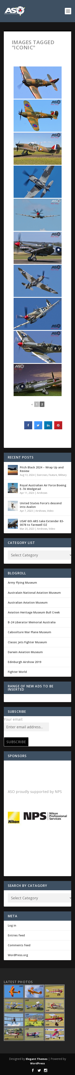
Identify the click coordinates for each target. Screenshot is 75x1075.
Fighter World (17, 672)
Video (50, 511)
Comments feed (19, 945)
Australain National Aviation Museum (34, 593)
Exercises (42, 475)
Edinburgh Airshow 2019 (24, 662)
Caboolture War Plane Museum (29, 632)
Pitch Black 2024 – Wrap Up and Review (42, 469)
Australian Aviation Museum (28, 602)
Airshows (42, 493)
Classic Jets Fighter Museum (27, 642)
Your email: (13, 719)
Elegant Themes (36, 1059)
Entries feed (16, 935)
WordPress (37, 1063)
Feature (53, 475)
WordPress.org (18, 955)
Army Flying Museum (22, 582)
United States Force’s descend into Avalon (41, 505)
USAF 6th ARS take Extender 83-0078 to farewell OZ (42, 523)
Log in (12, 925)
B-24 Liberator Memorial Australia (32, 622)
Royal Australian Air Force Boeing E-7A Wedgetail (43, 487)
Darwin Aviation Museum (25, 652)
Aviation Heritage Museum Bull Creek (34, 612)
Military (62, 475)
